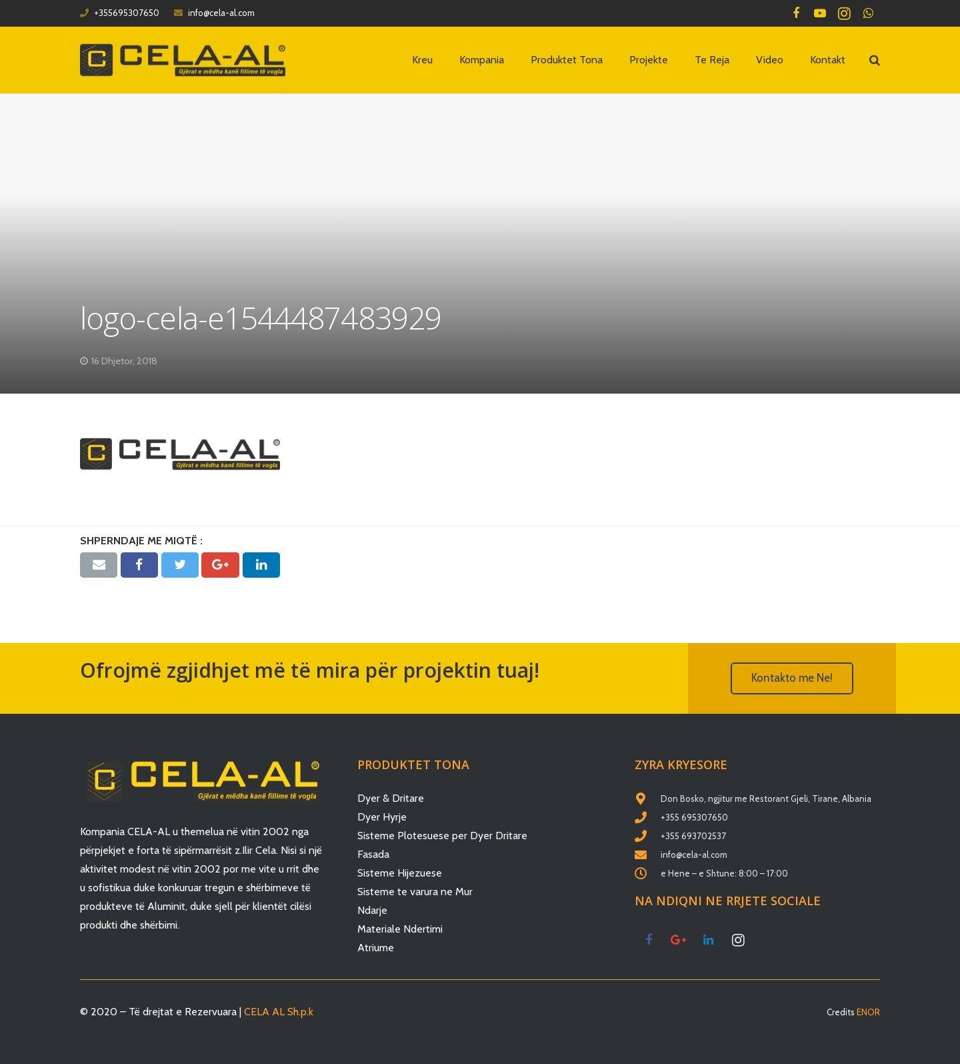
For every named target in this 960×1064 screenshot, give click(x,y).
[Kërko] (875, 60)
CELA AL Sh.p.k (278, 1011)
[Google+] (678, 940)
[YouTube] (820, 13)
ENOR (868, 1012)
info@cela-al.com (221, 12)
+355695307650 (126, 12)
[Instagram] (844, 13)
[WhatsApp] (868, 13)
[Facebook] (796, 13)
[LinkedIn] (708, 940)
